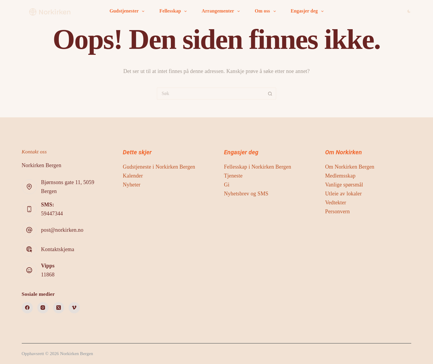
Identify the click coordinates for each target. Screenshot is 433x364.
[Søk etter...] (210, 93)
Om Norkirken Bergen (349, 167)
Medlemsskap (340, 176)
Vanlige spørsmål (344, 185)
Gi (226, 185)
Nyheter (131, 185)
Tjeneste (233, 176)
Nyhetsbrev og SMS (246, 194)
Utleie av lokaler (343, 194)
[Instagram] (43, 307)
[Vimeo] (74, 307)
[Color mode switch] (409, 11)
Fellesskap (174, 11)
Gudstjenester (128, 11)
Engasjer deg (308, 11)
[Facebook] (27, 307)
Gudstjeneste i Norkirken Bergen (159, 167)
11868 (48, 275)
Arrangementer (222, 11)
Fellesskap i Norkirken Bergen (257, 167)
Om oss (266, 11)
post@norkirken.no (62, 230)
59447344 (52, 214)
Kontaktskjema (57, 249)
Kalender (133, 176)
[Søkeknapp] (270, 93)
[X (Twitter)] (58, 307)
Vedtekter (335, 203)
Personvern (337, 211)
